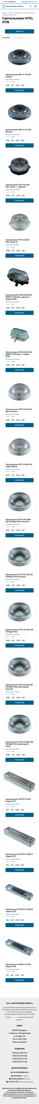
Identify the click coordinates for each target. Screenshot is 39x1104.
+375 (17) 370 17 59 (19, 1059)
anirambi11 (21, 1076)
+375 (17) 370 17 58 (19, 1056)
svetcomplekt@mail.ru (10, 1)
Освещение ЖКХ (29, 13)
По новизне (6, 37)
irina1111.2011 (21, 1082)
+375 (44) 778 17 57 (27, 2)
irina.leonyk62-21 (20, 1079)
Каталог (10, 13)
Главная (4, 13)
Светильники (19, 13)
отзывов (28, 1017)
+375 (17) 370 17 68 (19, 1062)
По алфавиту (18, 37)
